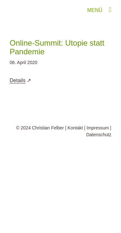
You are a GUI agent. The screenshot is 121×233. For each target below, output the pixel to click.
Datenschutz (98, 150)
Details (17, 80)
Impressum (97, 144)
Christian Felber (48, 144)
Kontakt (75, 144)
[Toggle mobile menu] (110, 9)
